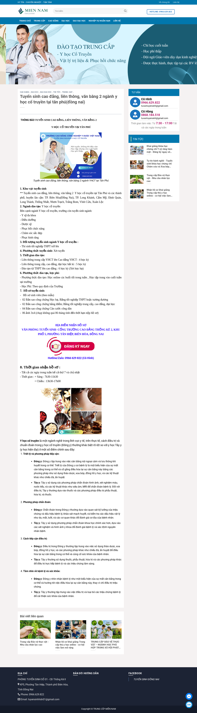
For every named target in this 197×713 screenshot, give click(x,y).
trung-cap (67, 92)
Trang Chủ (25, 21)
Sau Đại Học (79, 21)
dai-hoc (35, 92)
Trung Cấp (39, 21)
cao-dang (25, 92)
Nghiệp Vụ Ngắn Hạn (99, 21)
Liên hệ (176, 2)
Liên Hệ (117, 21)
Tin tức (57, 92)
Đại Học (66, 21)
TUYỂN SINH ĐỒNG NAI (146, 679)
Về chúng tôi (164, 2)
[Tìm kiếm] (90, 11)
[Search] (125, 11)
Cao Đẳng (53, 21)
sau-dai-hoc (46, 92)
